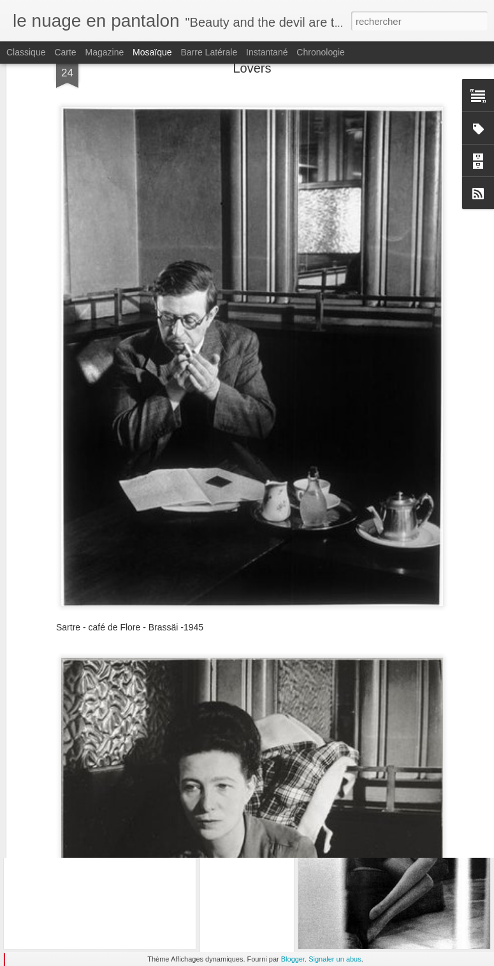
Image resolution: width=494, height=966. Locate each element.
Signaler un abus (335, 959)
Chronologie (320, 52)
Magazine (104, 52)
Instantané (266, 52)
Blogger (293, 959)
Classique (25, 52)
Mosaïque (152, 52)
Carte (65, 52)
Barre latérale (208, 52)
